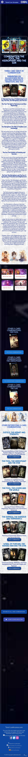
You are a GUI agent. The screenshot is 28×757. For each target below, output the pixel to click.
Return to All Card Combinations (14, 611)
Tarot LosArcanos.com (14, 727)
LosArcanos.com (17, 754)
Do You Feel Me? (20, 288)
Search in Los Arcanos (14, 743)
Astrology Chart (20, 276)
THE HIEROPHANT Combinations (14, 381)
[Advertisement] (14, 18)
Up (25, 755)
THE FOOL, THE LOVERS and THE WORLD (14, 489)
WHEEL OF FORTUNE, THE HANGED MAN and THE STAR (14, 545)
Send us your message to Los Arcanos (14, 735)
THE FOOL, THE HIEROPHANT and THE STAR (14, 462)
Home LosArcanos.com (14, 619)
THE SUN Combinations (14, 408)
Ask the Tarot (7, 288)
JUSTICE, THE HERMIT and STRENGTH (14, 433)
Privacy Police (18, 733)
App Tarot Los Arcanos (14, 747)
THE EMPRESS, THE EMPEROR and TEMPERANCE (14, 518)
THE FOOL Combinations (14, 352)
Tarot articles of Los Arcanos (14, 745)
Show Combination (14, 457)
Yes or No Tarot (7, 276)
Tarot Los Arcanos (11, 2)
